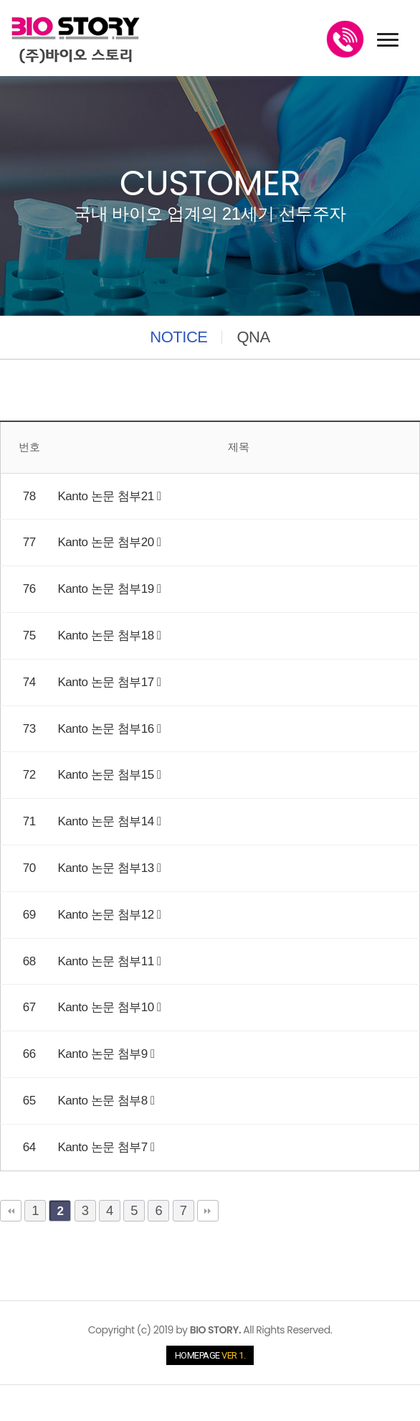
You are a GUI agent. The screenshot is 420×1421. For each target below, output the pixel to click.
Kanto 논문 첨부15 (108, 775)
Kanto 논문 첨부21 (108, 496)
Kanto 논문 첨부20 (108, 542)
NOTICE (178, 337)
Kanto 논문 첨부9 (104, 1054)
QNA (253, 337)
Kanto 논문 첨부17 (108, 682)
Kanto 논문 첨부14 (108, 821)
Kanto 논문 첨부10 (108, 1007)
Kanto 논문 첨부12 (108, 914)
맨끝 (208, 1210)
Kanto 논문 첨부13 (108, 868)
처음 (11, 1210)
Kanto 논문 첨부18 (108, 635)
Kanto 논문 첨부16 (108, 729)
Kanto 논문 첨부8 (104, 1100)
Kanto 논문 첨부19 (108, 589)
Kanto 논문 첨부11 (108, 961)
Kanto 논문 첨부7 (104, 1147)
